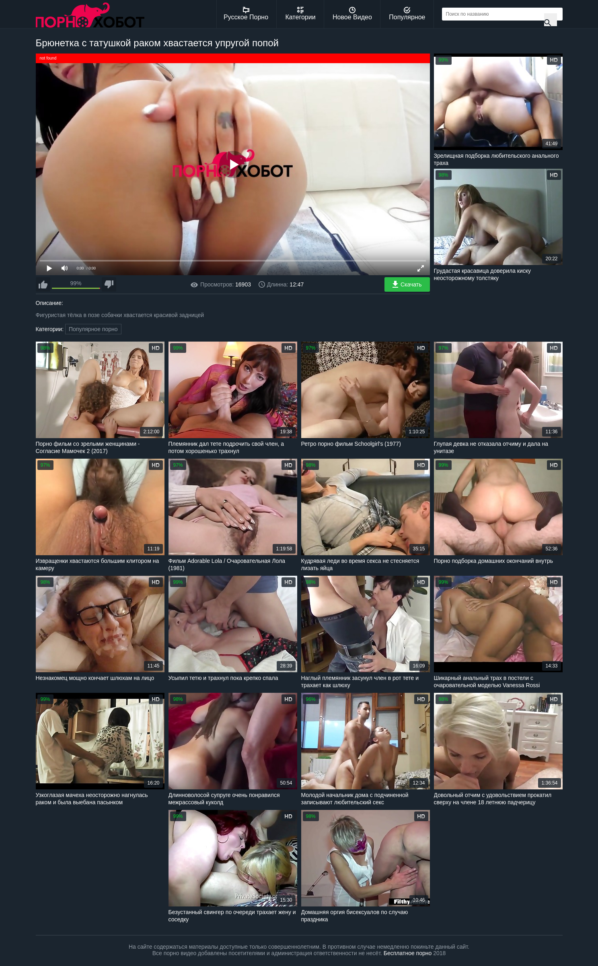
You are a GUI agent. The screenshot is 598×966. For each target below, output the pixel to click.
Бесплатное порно (408, 953)
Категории (301, 14)
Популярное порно (93, 329)
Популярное (407, 14)
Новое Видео (352, 14)
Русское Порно (246, 14)
